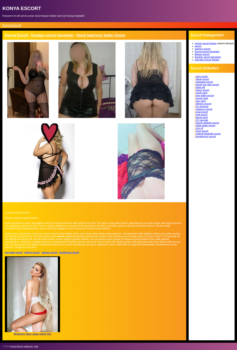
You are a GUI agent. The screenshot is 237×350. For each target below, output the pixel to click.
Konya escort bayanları (207, 51)
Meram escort (202, 54)
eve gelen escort (14, 252)
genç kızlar (202, 76)
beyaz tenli (202, 117)
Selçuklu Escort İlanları (207, 60)
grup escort (202, 131)
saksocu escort (49, 252)
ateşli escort (202, 79)
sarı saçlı (201, 101)
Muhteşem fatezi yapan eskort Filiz (32, 334)
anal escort (202, 112)
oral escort (202, 114)
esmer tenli (202, 98)
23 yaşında (202, 120)
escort (198, 46)
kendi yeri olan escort (207, 84)
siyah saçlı (202, 93)
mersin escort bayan (206, 43)
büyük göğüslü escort (207, 123)
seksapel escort (204, 82)
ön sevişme (202, 106)
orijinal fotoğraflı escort (208, 133)
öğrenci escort (32, 252)
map (36, 346)
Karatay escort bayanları (208, 57)
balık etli (200, 87)
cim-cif (199, 128)
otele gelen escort (205, 125)
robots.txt (28, 346)
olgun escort (202, 90)
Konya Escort (11, 25)
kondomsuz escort (69, 252)
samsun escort (203, 49)
